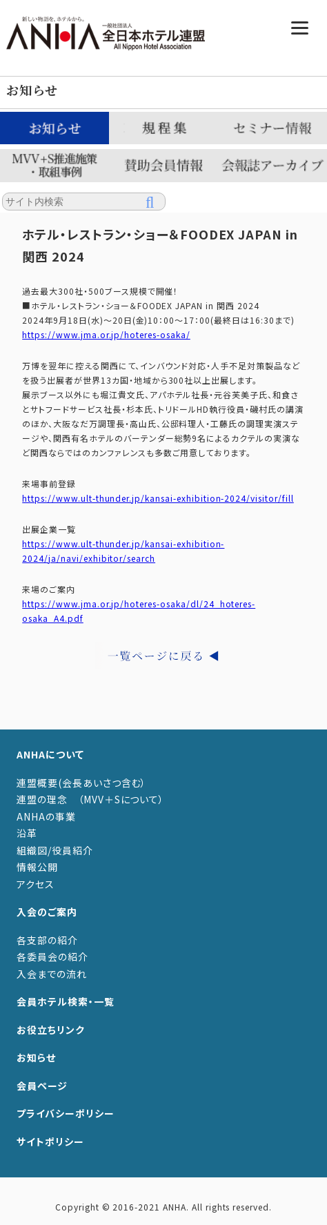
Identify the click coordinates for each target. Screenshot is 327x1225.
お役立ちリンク (51, 1030)
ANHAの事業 (46, 816)
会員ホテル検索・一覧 (66, 1001)
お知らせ (36, 1057)
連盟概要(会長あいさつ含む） (81, 783)
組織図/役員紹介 (55, 850)
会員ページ (42, 1085)
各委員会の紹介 (52, 956)
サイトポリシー (50, 1141)
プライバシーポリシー (66, 1113)
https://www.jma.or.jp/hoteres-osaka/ (106, 334)
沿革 (27, 833)
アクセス (35, 884)
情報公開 (37, 867)
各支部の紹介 (47, 940)
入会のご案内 (47, 912)
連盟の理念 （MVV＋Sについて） (90, 799)
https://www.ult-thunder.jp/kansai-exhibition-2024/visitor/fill (158, 498)
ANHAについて (50, 754)
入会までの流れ (52, 974)
